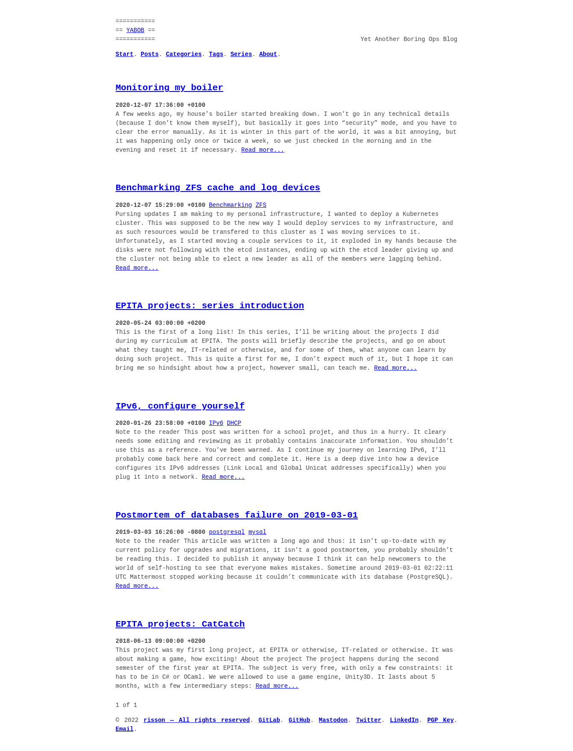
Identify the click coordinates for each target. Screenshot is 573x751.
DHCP (234, 423)
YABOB (135, 31)
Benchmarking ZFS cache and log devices (218, 188)
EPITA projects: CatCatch (180, 624)
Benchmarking (230, 205)
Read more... (263, 150)
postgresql (227, 532)
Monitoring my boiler (169, 88)
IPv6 (216, 423)
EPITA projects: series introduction (210, 306)
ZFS (261, 205)
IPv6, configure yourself (180, 406)
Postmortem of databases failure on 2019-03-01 (237, 515)
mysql (257, 532)
